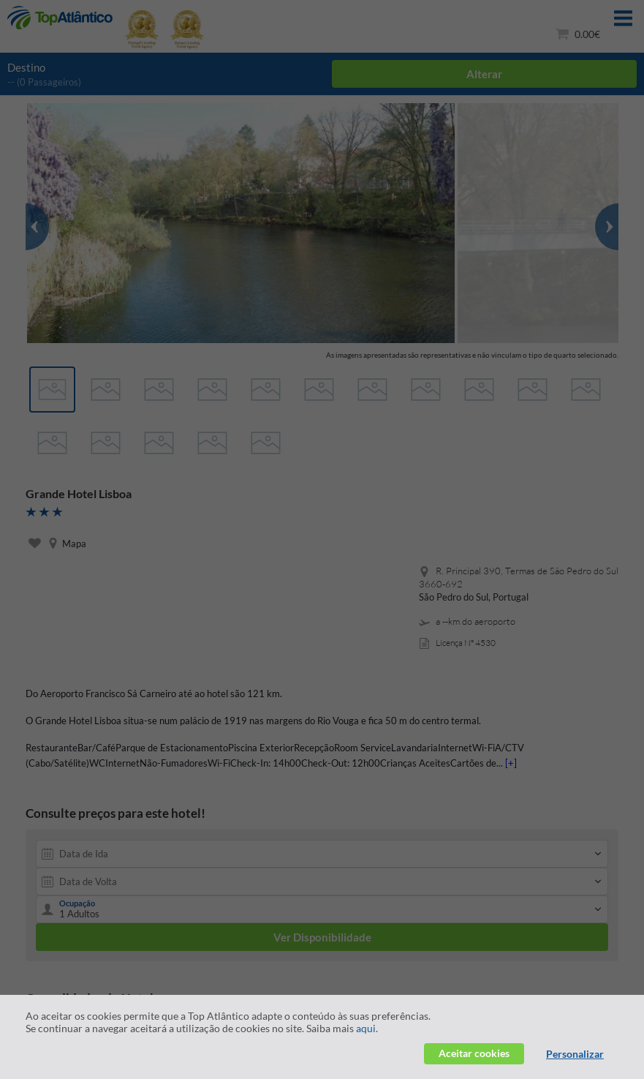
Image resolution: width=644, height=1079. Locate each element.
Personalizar (575, 1054)
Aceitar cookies (474, 1053)
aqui (366, 1028)
